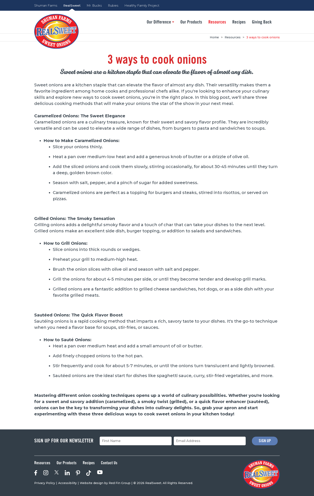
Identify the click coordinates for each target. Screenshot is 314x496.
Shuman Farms (45, 5)
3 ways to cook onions (263, 37)
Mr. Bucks (94, 5)
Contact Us (109, 463)
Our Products (191, 22)
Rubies (113, 5)
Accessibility (67, 483)
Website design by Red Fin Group (105, 483)
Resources (217, 22)
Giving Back (262, 22)
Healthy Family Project (141, 5)
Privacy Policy (44, 483)
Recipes (239, 22)
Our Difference (160, 22)
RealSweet (71, 5)
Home (214, 37)
